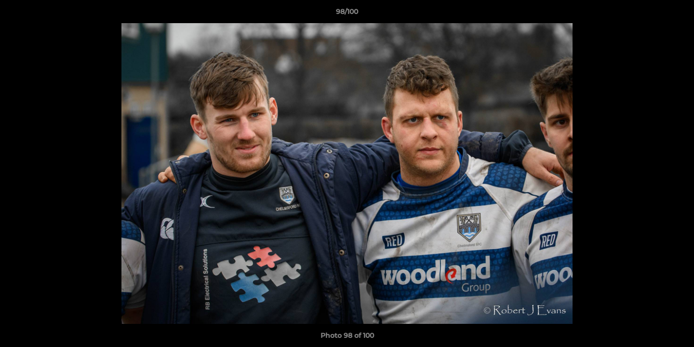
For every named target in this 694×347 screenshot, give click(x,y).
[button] (676, 14)
